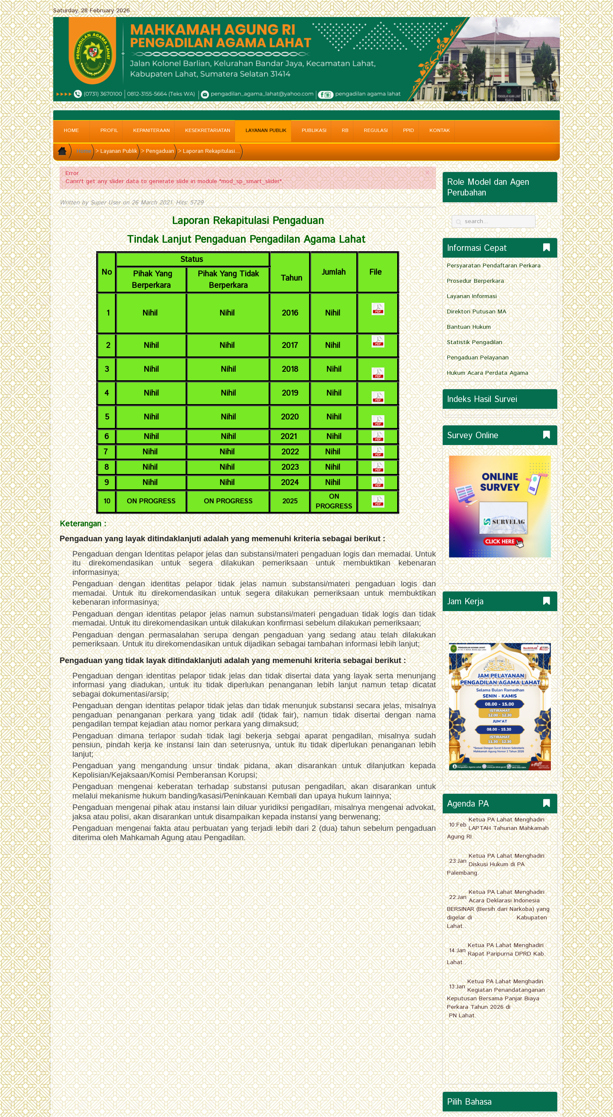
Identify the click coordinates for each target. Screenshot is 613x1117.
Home (71, 130)
